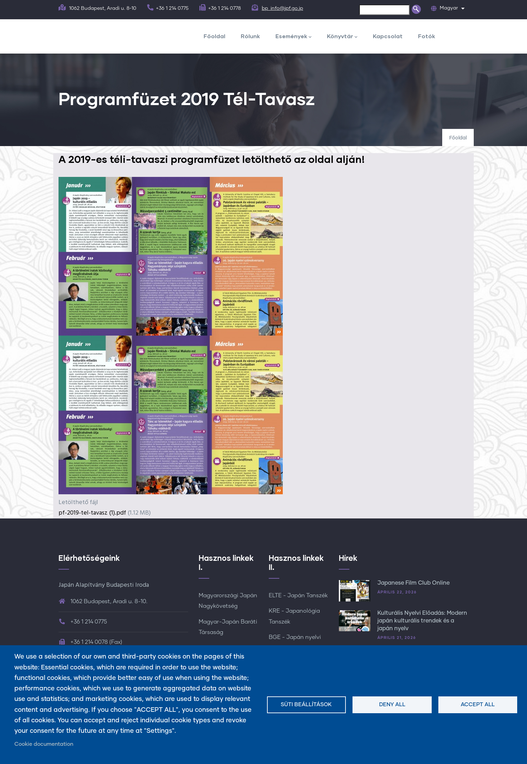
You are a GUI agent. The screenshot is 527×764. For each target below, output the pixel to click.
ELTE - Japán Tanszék (298, 595)
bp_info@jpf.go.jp (282, 8)
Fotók (426, 36)
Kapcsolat (388, 36)
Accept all (478, 704)
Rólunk (250, 36)
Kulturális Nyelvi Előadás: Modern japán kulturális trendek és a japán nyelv (422, 621)
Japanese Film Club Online (413, 583)
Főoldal (214, 36)
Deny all (392, 704)
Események (293, 37)
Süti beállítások (306, 704)
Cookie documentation (43, 744)
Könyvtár (342, 37)
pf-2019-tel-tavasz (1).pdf (92, 513)
